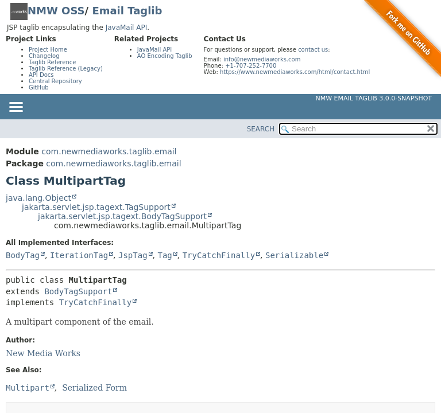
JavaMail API (127, 28)
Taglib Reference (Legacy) (66, 68)
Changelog (44, 56)
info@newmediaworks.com (262, 59)
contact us (313, 49)
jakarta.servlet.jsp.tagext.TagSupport (96, 207)
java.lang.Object (38, 197)
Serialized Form (94, 387)
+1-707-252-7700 (250, 66)
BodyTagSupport (78, 291)
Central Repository (55, 81)
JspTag (133, 255)
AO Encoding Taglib (164, 56)
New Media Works (43, 353)
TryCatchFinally (219, 255)
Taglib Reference (52, 62)
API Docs (41, 75)
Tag (164, 255)
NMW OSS (56, 11)
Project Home (48, 49)
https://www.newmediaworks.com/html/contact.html (295, 72)
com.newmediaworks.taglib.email (108, 151)
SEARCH (261, 129)
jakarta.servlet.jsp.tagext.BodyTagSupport (122, 216)
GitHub (39, 87)
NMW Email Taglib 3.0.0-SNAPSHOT (374, 98)
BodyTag (23, 255)
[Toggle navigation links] (15, 108)
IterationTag (79, 255)
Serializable (294, 255)
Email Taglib (127, 11)
